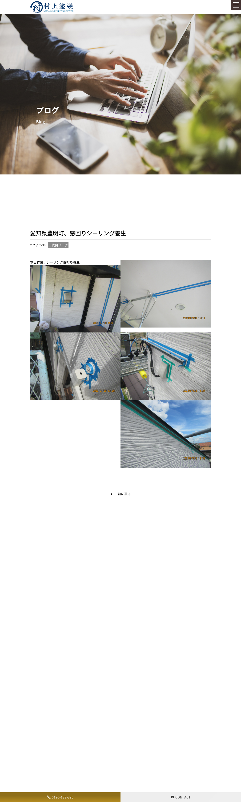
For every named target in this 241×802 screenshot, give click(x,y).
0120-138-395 (62, 797)
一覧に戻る (122, 493)
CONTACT (183, 797)
